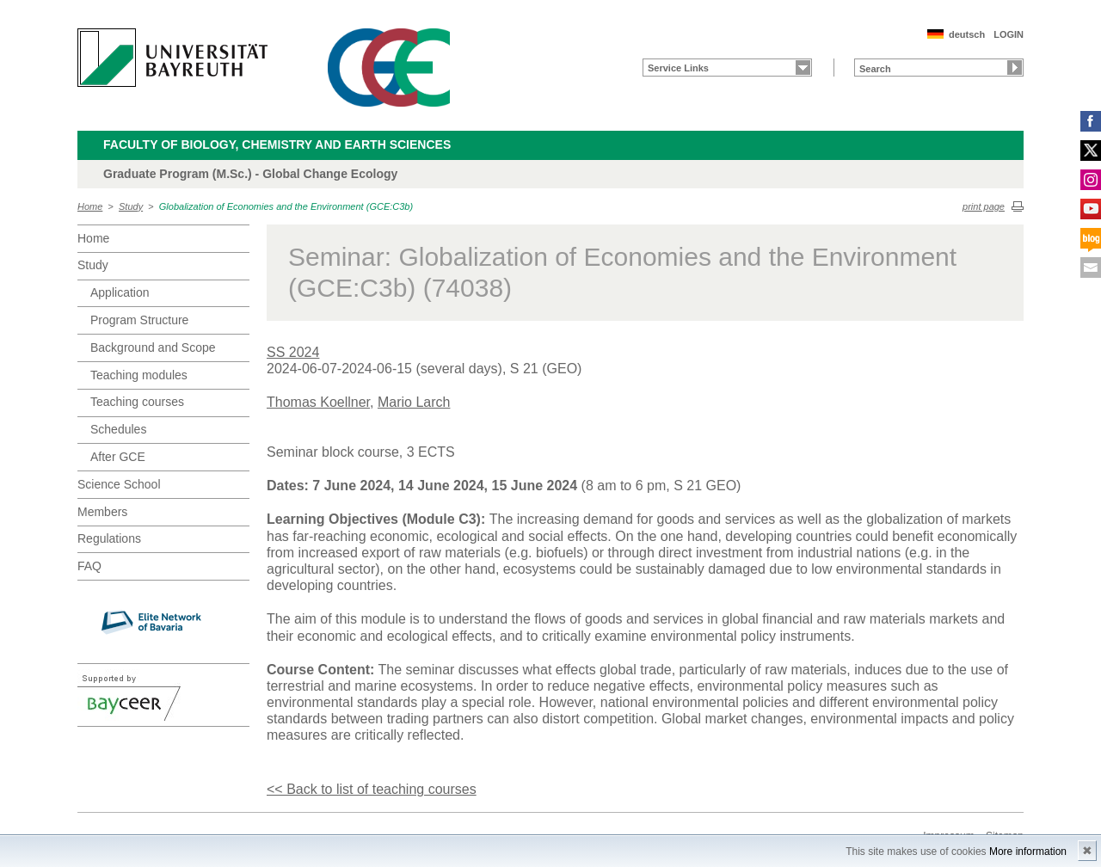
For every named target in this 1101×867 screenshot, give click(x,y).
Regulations (109, 538)
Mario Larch (414, 402)
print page (984, 206)
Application (120, 292)
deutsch (967, 34)
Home (89, 206)
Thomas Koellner (318, 402)
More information (1028, 851)
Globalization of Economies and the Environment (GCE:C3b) (286, 206)
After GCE (117, 457)
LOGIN (1008, 34)
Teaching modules (139, 375)
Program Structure (139, 320)
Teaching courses (137, 402)
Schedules (118, 429)
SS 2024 (293, 352)
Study (131, 206)
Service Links (678, 68)
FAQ (89, 566)
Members (102, 512)
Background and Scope (153, 347)
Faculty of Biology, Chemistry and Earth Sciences (277, 144)
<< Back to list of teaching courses (372, 789)
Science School (119, 484)
